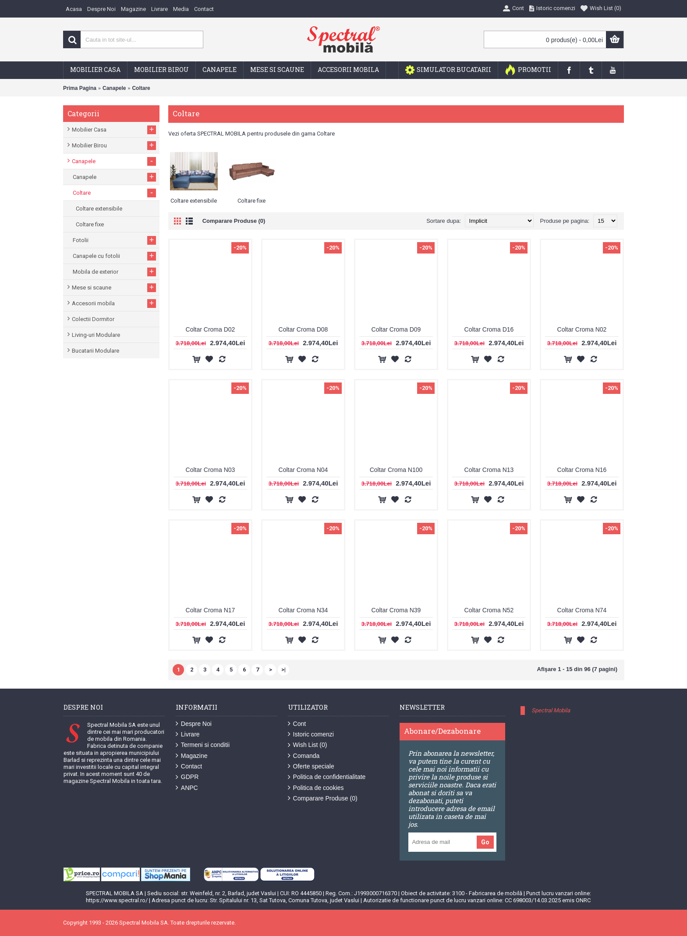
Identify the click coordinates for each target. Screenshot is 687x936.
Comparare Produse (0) (234, 221)
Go (485, 842)
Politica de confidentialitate (327, 777)
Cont (297, 724)
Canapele (114, 88)
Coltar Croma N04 (303, 469)
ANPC (187, 788)
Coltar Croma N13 (489, 469)
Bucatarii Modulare (95, 350)
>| (283, 669)
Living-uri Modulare (96, 335)
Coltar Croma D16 (489, 329)
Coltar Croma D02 (210, 329)
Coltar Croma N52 (489, 610)
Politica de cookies (316, 788)
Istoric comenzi (311, 734)
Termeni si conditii (203, 745)
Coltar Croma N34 (303, 610)
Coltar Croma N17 (210, 610)
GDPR (187, 777)
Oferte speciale (311, 766)
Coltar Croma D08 (303, 329)
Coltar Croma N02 (582, 329)
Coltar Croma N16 (582, 469)
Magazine (192, 756)
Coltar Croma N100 (396, 469)
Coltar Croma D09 (396, 329)
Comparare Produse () (323, 798)
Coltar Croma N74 (582, 610)
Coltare (141, 88)
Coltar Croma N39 (396, 610)
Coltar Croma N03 (210, 469)
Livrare (188, 734)
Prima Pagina (79, 88)
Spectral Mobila (550, 710)
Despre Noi (194, 724)
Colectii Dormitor (93, 319)
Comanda (304, 756)
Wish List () (307, 745)
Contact (189, 766)
